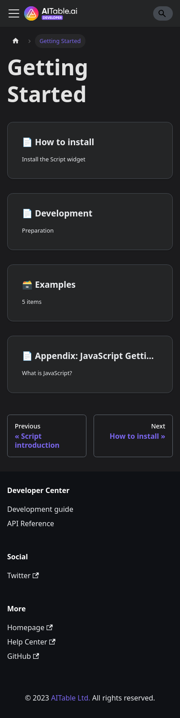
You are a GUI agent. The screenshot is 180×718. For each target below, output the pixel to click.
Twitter (23, 575)
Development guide (40, 509)
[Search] (163, 13)
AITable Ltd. (70, 698)
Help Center (31, 642)
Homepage (30, 627)
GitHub (23, 656)
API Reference (30, 523)
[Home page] (15, 41)
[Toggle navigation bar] (14, 13)
